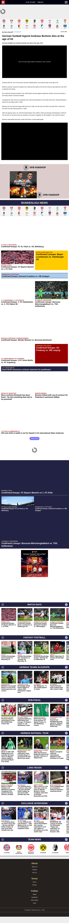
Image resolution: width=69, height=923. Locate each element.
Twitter (34, 894)
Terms (34, 882)
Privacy (34, 885)
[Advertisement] (34, 589)
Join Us (34, 872)
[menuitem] (4, 2)
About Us (34, 866)
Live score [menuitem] (30, 2)
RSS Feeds (34, 900)
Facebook (34, 897)
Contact (34, 869)
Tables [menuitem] (40, 2)
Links (34, 903)
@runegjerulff (17, 31)
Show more (34, 438)
